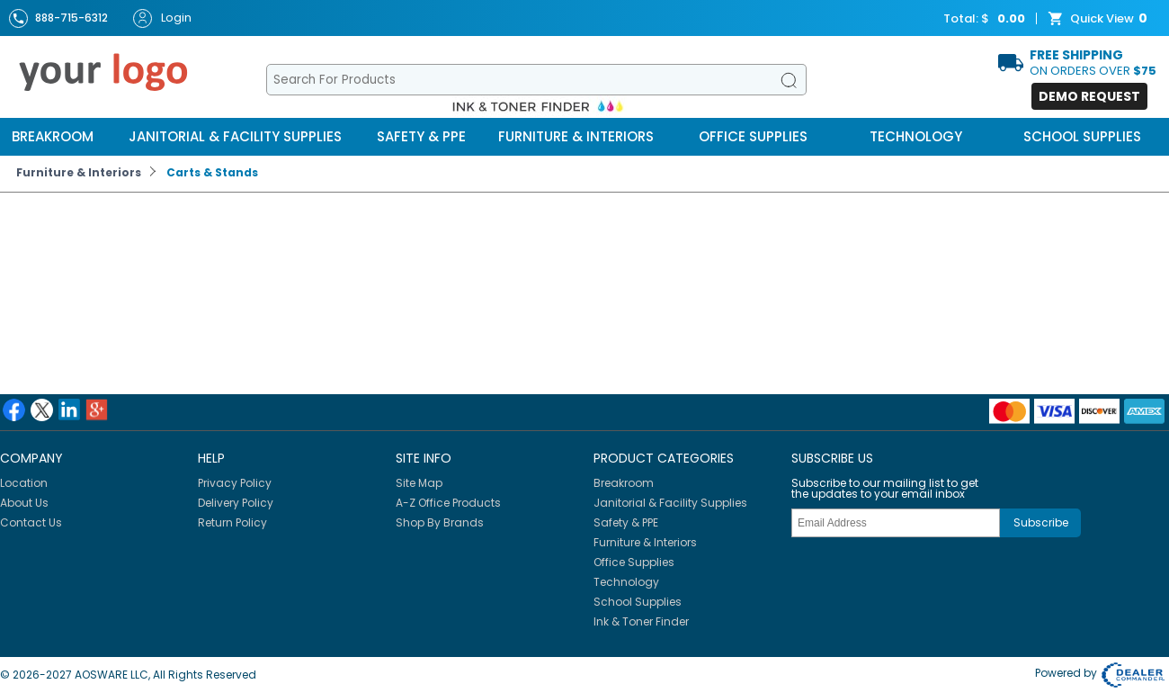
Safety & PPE (421, 136)
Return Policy (232, 522)
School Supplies (1082, 136)
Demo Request (1089, 96)
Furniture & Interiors (576, 136)
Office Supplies (753, 136)
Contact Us (31, 522)
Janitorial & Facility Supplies (235, 136)
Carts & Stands (212, 172)
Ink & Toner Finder (641, 621)
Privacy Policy (235, 482)
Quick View (1100, 19)
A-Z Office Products (448, 502)
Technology (916, 136)
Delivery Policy (235, 502)
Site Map (419, 482)
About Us (24, 502)
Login (162, 18)
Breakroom (53, 136)
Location (24, 482)
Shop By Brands (440, 522)
